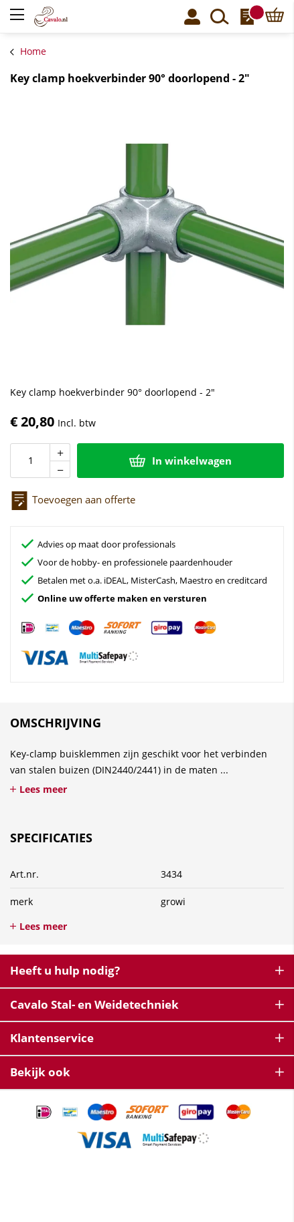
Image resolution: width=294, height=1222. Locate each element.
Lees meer (43, 789)
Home (33, 51)
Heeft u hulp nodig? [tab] (65, 970)
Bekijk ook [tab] (40, 1072)
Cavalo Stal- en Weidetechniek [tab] (94, 1004)
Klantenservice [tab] (52, 1038)
